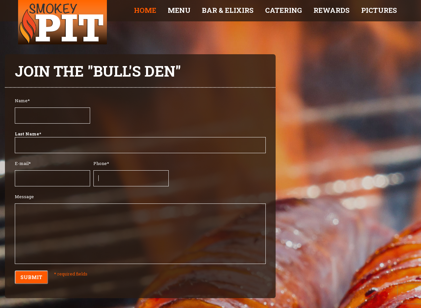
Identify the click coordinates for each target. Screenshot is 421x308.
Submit (31, 277)
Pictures (379, 10)
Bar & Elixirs (228, 10)
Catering (283, 10)
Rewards (331, 10)
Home (145, 10)
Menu (179, 10)
